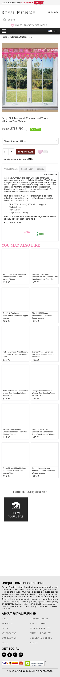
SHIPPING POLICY (40, 633)
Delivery (40, 169)
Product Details (11, 169)
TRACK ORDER (38, 623)
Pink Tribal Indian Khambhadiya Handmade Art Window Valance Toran (15, 354)
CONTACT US (9, 638)
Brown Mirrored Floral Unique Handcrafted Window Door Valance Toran (14, 470)
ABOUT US (8, 619)
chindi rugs (15, 601)
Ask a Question (50, 174)
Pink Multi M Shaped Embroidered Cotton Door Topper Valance (42, 315)
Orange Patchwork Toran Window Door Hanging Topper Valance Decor (44, 393)
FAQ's (5, 628)
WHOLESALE (9, 633)
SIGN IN (44, 25)
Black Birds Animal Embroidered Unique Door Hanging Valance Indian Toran (15, 393)
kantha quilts (21, 604)
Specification (27, 169)
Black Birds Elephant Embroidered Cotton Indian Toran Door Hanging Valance (43, 431)
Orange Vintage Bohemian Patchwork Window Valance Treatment (43, 354)
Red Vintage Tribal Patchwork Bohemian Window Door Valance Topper (14, 276)
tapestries (42, 601)
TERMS (34, 643)
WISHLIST (18, 25)
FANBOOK (7, 623)
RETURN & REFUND (41, 638)
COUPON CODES (39, 619)
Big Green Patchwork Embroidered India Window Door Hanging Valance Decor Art (45, 276)
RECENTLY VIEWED (31, 25)
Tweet (26, 231)
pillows (32, 601)
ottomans (47, 604)
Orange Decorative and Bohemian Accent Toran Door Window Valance (43, 470)
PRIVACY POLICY (40, 628)
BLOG (5, 643)
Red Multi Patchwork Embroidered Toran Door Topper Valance (15, 315)
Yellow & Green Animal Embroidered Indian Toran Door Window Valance (15, 431)
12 (45, 152)
